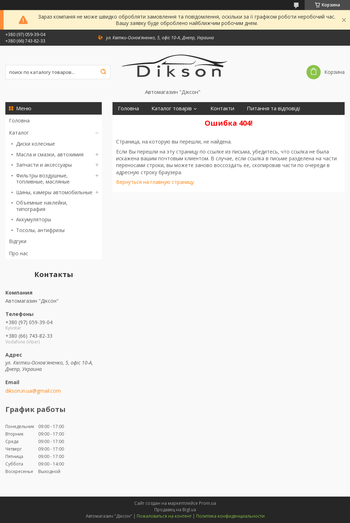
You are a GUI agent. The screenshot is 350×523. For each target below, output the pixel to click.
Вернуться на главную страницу (155, 181)
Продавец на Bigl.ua (175, 510)
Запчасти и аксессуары (44, 164)
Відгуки (17, 241)
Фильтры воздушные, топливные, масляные (43, 178)
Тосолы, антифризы (40, 230)
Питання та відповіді (273, 108)
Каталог (19, 132)
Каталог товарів (171, 108)
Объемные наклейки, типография (42, 205)
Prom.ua (207, 503)
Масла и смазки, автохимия (50, 154)
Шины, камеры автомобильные (54, 192)
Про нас (18, 253)
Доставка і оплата (140, 121)
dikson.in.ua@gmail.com (33, 391)
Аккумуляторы (33, 219)
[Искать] (103, 72)
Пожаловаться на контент (164, 516)
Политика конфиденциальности (230, 516)
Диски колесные (35, 143)
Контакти (222, 108)
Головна (19, 120)
